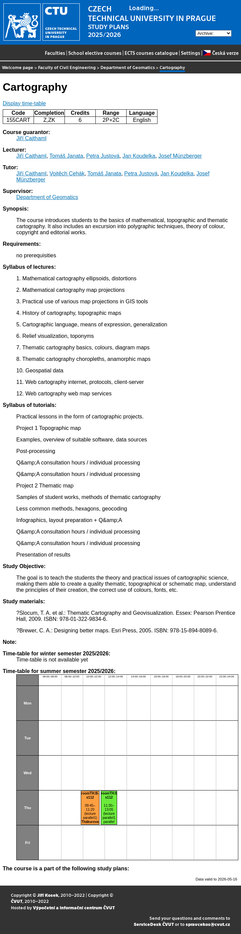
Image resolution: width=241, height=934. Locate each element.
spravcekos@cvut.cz (208, 924)
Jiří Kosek (47, 894)
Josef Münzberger (180, 156)
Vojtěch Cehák (67, 173)
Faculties (55, 53)
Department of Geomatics (127, 67)
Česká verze (220, 53)
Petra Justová (102, 156)
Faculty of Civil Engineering (67, 67)
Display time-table (24, 103)
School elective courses (95, 53)
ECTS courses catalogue (151, 53)
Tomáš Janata (67, 156)
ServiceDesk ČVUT (154, 924)
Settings (190, 53)
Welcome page (17, 67)
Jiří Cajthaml (31, 138)
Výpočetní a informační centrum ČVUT (74, 907)
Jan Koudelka (139, 156)
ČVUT (16, 901)
